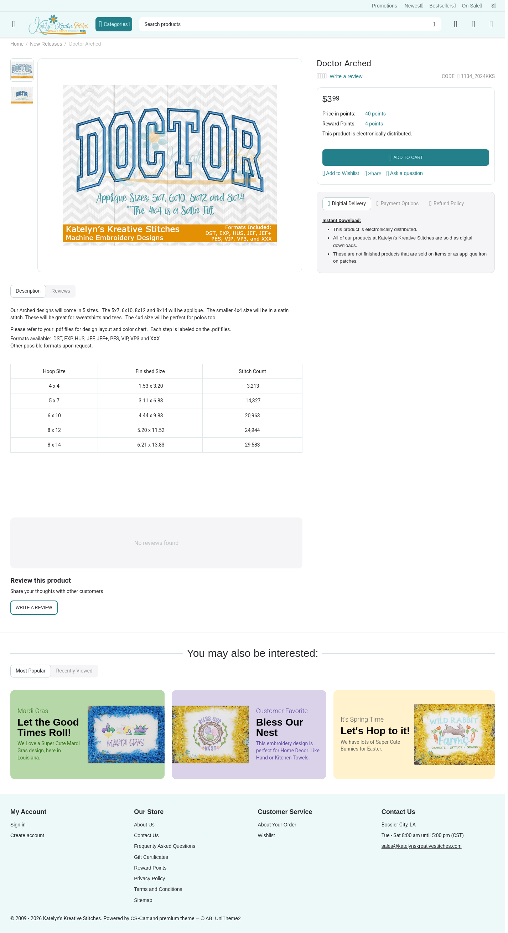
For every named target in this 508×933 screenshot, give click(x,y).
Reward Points (150, 868)
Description (28, 291)
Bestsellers (442, 6)
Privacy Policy (149, 878)
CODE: (449, 76)
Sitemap (143, 900)
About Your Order (277, 825)
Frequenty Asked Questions (164, 846)
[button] (373, 173)
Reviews (60, 291)
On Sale (472, 6)
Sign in (18, 825)
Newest (414, 6)
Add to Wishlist (340, 173)
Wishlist (266, 835)
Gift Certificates (151, 857)
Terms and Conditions (158, 889)
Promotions (384, 6)
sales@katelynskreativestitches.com (422, 846)
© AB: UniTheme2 (221, 918)
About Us (144, 825)
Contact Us (146, 835)
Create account (27, 835)
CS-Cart (139, 918)
